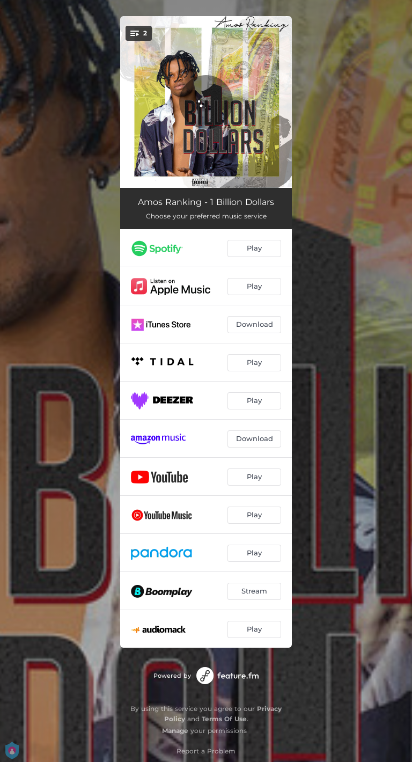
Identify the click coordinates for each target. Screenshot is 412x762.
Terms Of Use (224, 719)
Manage (175, 731)
